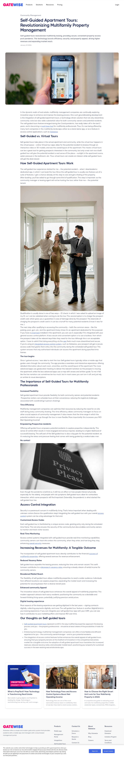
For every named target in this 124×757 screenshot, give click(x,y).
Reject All (95, 751)
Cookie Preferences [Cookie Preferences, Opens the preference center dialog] (81, 751)
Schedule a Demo (75, 732)
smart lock (35, 333)
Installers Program (111, 737)
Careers (90, 740)
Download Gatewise (108, 732)
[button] (29, 4)
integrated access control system (48, 344)
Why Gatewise (93, 733)
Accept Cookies (108, 751)
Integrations (58, 740)
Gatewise (54, 132)
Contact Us (75, 742)
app (64, 341)
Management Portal (58, 736)
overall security (35, 543)
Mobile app (58, 731)
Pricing (59, 5)
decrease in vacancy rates (51, 567)
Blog (89, 737)
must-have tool (47, 126)
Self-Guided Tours (60, 744)
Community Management (30, 15)
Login (117, 5)
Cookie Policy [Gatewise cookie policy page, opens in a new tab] (22, 756)
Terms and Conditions (108, 741)
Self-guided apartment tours (35, 624)
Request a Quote (75, 738)
